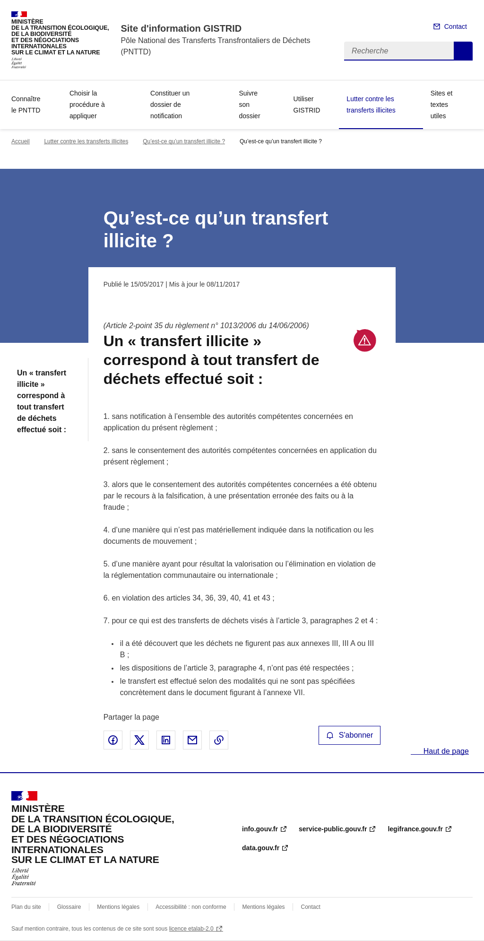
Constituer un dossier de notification (170, 104)
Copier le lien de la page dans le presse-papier (218, 740)
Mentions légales (118, 907)
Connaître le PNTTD (25, 104)
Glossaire (69, 907)
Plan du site (26, 907)
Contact (455, 26)
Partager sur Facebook (113, 740)
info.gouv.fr (260, 829)
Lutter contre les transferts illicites (370, 104)
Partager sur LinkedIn (165, 740)
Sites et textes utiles (442, 104)
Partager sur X (139, 740)
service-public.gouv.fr (333, 829)
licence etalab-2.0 (191, 928)
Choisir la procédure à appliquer (87, 104)
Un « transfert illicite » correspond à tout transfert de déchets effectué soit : (41, 401)
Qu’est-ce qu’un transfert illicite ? (184, 141)
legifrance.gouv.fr (415, 829)
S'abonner (349, 735)
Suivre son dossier (249, 104)
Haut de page (445, 751)
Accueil (20, 141)
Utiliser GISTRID (307, 104)
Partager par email (192, 740)
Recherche (463, 51)
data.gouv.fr (260, 848)
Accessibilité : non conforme (191, 907)
